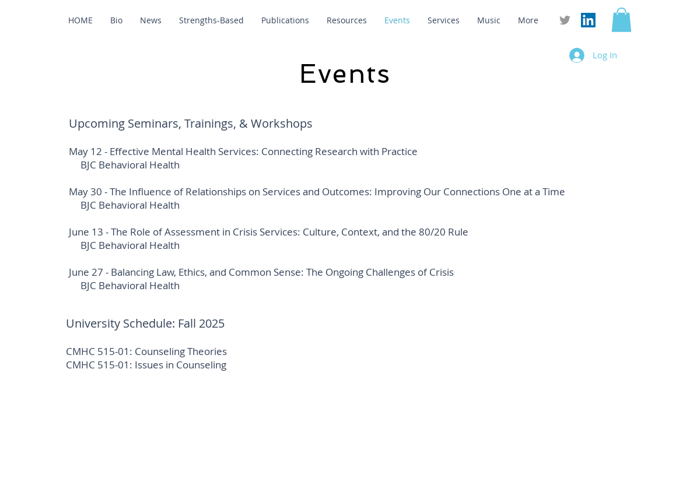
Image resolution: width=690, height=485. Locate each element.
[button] (621, 20)
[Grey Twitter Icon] (565, 20)
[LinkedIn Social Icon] (588, 20)
